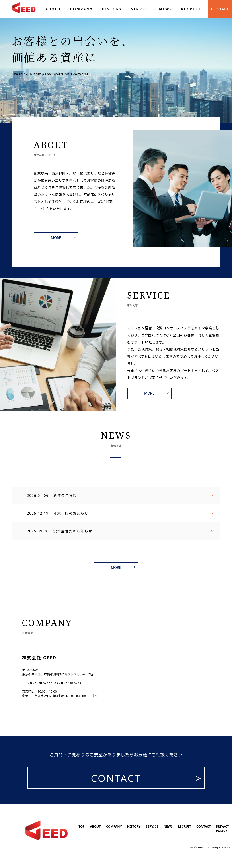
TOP (81, 826)
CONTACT (220, 9)
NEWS (168, 826)
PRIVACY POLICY (222, 828)
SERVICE (152, 826)
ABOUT (95, 826)
